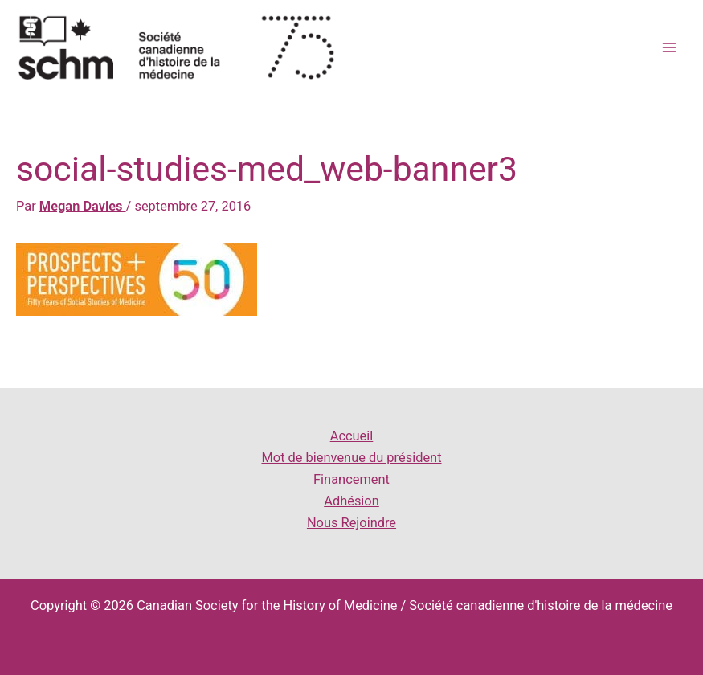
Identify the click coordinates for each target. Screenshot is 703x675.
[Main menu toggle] (669, 48)
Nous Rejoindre (351, 522)
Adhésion (351, 501)
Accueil (352, 436)
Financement (351, 479)
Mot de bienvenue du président (351, 457)
